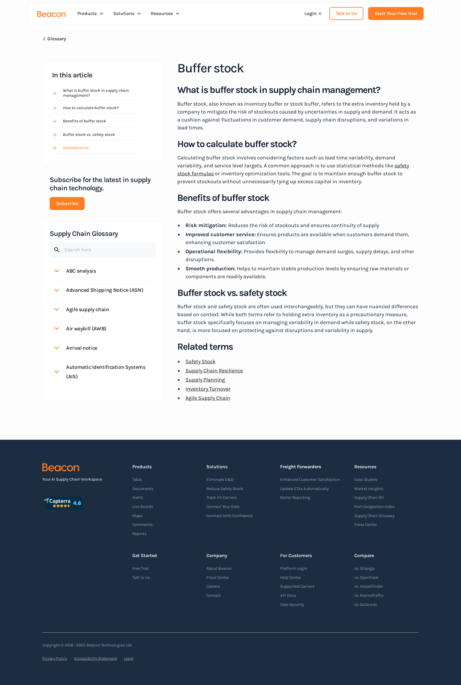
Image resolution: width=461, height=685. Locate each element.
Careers (213, 586)
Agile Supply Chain (208, 398)
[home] (51, 13)
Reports (139, 533)
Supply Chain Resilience (214, 370)
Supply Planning (205, 379)
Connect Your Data (222, 506)
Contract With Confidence (229, 515)
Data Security (292, 604)
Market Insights (368, 488)
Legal (128, 658)
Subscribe (67, 203)
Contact (213, 595)
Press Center (365, 524)
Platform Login (293, 568)
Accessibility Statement (95, 658)
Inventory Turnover (208, 389)
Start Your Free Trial (396, 13)
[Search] (103, 250)
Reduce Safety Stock (224, 488)
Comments (142, 524)
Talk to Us (346, 13)
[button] (90, 13)
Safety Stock (201, 361)
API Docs (288, 595)
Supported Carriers (297, 586)
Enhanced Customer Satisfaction (310, 479)
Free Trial (140, 568)
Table (137, 479)
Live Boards (142, 506)
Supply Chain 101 (368, 497)
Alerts (137, 497)
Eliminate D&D (220, 479)
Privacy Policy (54, 658)
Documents (142, 488)
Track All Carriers (221, 497)
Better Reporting (295, 497)
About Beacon (219, 568)
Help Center (290, 577)
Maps (137, 515)
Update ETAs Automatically (304, 488)
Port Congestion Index (374, 506)
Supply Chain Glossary (374, 515)
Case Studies (366, 479)
